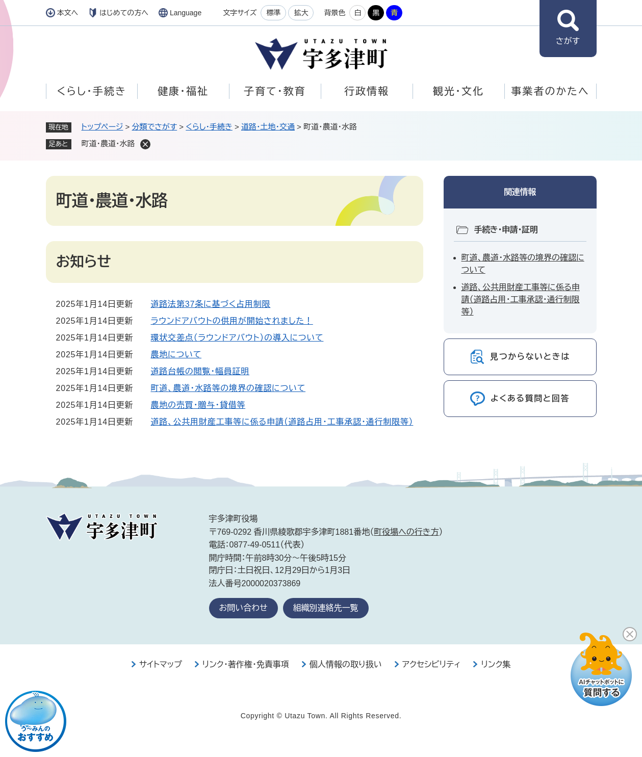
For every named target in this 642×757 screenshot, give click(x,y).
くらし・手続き (91, 91)
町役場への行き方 (406, 532)
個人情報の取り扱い (346, 664)
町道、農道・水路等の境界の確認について (228, 388)
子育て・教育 (274, 91)
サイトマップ (160, 664)
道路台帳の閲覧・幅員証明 (200, 371)
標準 (273, 13)
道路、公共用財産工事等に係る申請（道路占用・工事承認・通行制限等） (282, 421)
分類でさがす (154, 126)
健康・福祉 (183, 91)
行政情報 (366, 91)
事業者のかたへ (550, 91)
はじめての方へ (123, 13)
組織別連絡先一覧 (325, 608)
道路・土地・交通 (268, 126)
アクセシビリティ (431, 664)
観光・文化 (458, 91)
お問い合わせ (243, 608)
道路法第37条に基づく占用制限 (211, 304)
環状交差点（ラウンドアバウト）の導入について (237, 337)
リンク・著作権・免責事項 (245, 664)
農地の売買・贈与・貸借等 (198, 405)
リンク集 (495, 664)
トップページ (102, 126)
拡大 (301, 13)
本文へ (68, 13)
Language (185, 13)
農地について (176, 354)
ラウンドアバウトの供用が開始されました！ (232, 321)
